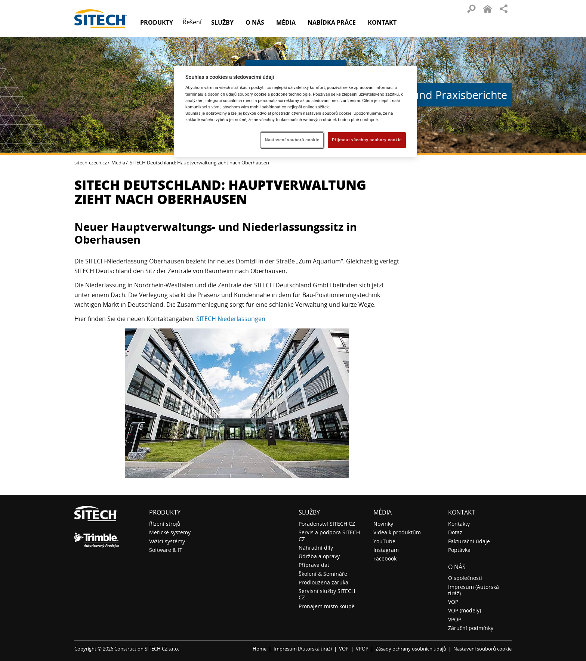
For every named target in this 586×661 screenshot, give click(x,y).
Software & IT (165, 549)
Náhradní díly (316, 547)
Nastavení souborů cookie (482, 648)
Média (118, 162)
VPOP (454, 619)
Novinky (383, 523)
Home (259, 648)
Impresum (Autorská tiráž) (473, 590)
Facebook (385, 558)
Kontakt (382, 22)
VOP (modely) (464, 610)
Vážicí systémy (167, 541)
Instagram (386, 549)
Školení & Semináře (323, 573)
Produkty (156, 22)
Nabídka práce (332, 22)
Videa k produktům (397, 532)
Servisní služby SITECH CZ (327, 594)
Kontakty (459, 523)
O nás (457, 567)
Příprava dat (314, 564)
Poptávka (459, 549)
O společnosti (465, 577)
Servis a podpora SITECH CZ (329, 535)
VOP (453, 601)
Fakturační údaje (469, 541)
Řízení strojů (165, 523)
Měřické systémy (170, 532)
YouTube (384, 541)
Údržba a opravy (319, 556)
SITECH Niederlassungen (230, 319)
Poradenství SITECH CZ (327, 523)
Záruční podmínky (470, 627)
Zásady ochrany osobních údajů (411, 648)
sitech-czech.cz (90, 162)
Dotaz (455, 532)
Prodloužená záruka (323, 582)
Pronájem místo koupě (327, 606)
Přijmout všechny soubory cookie (367, 139)
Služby (309, 512)
